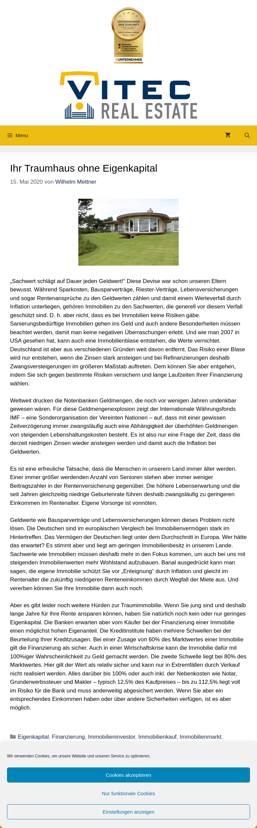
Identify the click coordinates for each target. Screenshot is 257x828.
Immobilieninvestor (111, 737)
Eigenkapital (33, 737)
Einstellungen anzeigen (128, 812)
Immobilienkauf (157, 737)
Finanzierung (68, 737)
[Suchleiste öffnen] (247, 135)
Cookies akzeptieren (128, 775)
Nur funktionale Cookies (128, 793)
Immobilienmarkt (201, 737)
